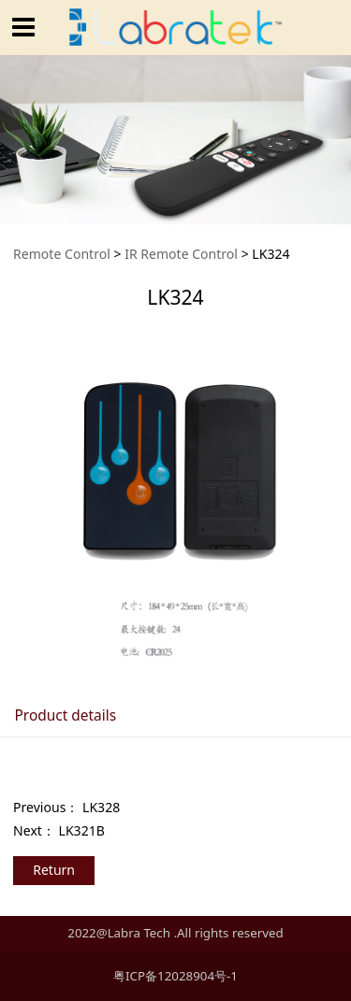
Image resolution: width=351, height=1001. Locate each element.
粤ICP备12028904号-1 (175, 975)
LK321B (82, 830)
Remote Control (61, 254)
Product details (65, 715)
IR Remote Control (181, 254)
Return (54, 870)
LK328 (101, 807)
